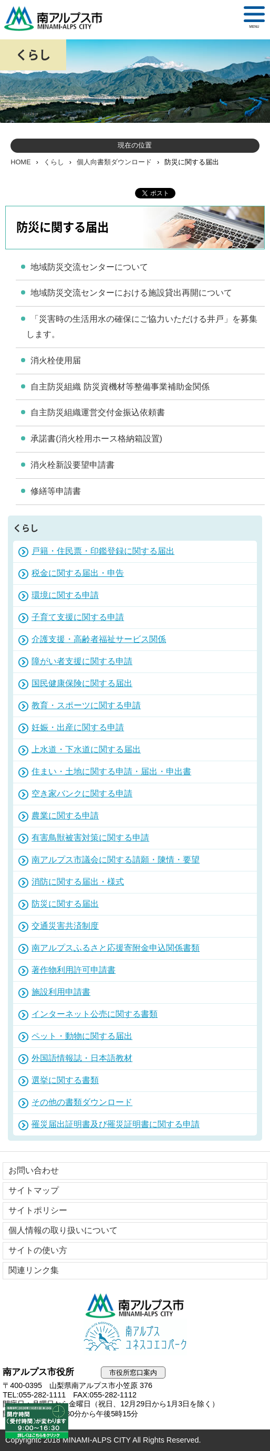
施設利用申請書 (61, 991)
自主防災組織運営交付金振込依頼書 (97, 412)
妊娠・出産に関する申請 (78, 727)
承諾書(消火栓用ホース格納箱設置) (96, 438)
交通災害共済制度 (65, 925)
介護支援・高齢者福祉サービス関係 (99, 639)
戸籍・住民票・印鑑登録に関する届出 (103, 550)
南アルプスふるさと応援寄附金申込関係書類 (116, 947)
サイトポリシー (37, 1210)
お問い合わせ (33, 1170)
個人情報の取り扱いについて (63, 1230)
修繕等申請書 (55, 491)
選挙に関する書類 (65, 1080)
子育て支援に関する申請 (78, 617)
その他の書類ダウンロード (82, 1102)
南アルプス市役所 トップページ (58, 18)
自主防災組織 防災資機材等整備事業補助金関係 (119, 386)
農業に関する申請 (65, 815)
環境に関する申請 (65, 595)
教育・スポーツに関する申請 (86, 705)
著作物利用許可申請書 (74, 969)
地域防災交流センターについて (89, 266)
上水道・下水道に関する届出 (86, 749)
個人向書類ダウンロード (114, 162)
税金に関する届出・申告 (78, 573)
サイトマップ (33, 1190)
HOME (20, 162)
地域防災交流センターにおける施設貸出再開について (131, 292)
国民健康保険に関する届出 (82, 683)
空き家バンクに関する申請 (82, 793)
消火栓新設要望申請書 (72, 464)
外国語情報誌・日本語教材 (82, 1058)
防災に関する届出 (65, 903)
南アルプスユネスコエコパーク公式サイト (135, 1337)
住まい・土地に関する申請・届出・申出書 (111, 771)
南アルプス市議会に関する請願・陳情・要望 (116, 859)
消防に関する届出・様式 (78, 881)
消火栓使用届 (55, 360)
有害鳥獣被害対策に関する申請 (90, 837)
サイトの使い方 (37, 1250)
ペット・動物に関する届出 (82, 1036)
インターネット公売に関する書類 (95, 1014)
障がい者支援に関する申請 (82, 661)
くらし (54, 162)
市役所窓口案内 (133, 1372)
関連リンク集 (33, 1270)
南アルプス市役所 (135, 1305)
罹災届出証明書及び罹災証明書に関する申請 (116, 1124)
